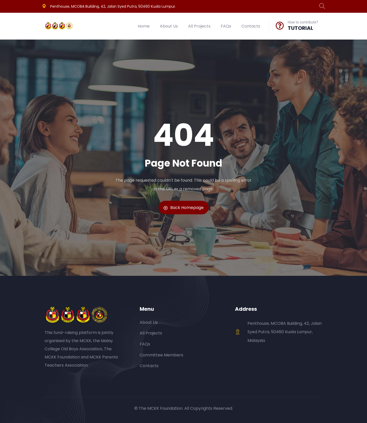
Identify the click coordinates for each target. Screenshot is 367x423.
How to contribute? (303, 22)
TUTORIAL (300, 28)
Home (144, 26)
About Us (169, 26)
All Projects (199, 26)
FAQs (226, 26)
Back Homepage (184, 207)
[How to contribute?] (280, 25)
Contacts (250, 26)
